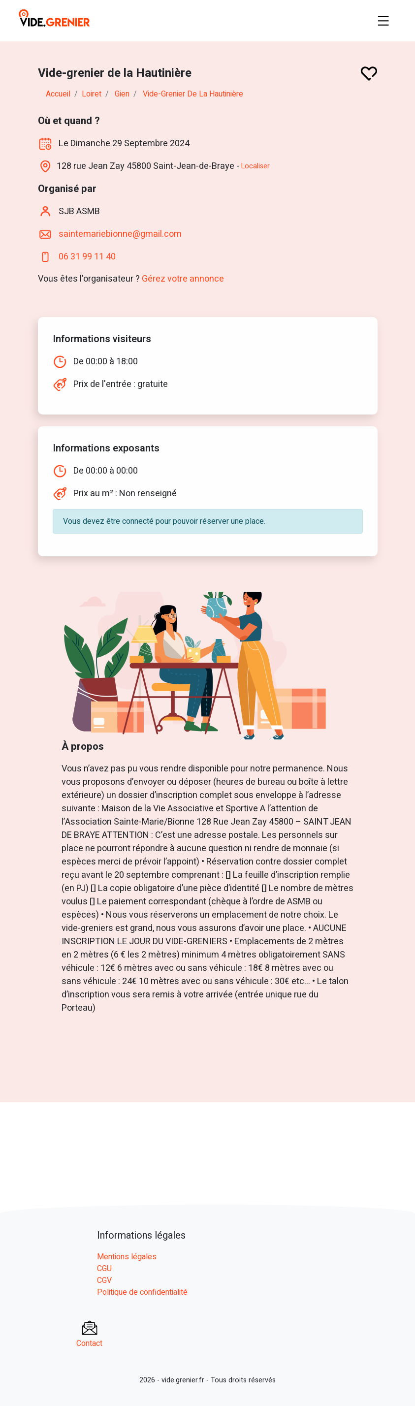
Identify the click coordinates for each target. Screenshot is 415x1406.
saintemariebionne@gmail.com (120, 233)
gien (122, 94)
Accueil (58, 94)
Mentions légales (127, 1257)
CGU (104, 1269)
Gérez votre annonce (183, 279)
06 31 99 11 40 (87, 256)
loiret (91, 94)
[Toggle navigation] (383, 21)
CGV (104, 1280)
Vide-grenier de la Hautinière (193, 94)
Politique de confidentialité (142, 1292)
